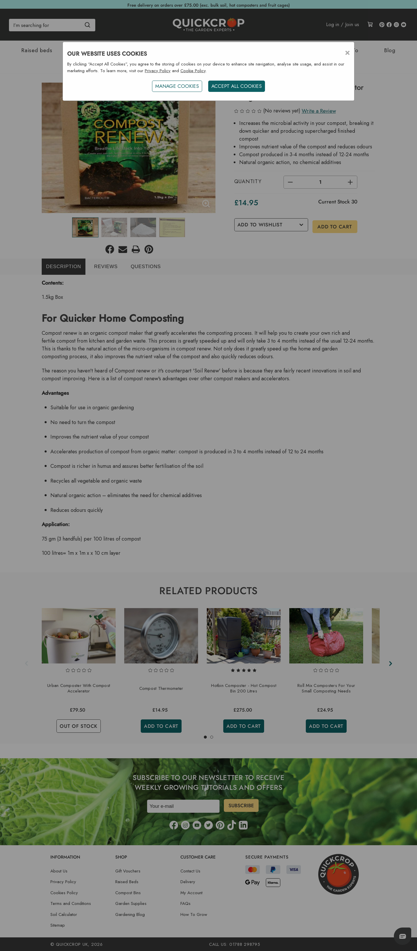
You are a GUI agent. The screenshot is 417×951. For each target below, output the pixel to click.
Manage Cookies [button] (176, 86)
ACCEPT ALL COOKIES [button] (237, 86)
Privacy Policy (158, 71)
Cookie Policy (193, 71)
